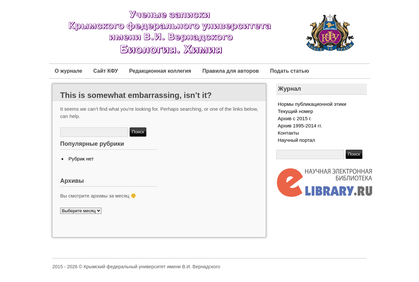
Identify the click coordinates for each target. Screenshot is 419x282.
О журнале (68, 71)
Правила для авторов (230, 71)
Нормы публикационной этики (312, 104)
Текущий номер (295, 111)
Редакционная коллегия (160, 71)
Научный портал (296, 140)
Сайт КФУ (105, 71)
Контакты (288, 133)
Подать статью (289, 71)
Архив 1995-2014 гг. (300, 125)
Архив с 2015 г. (295, 118)
